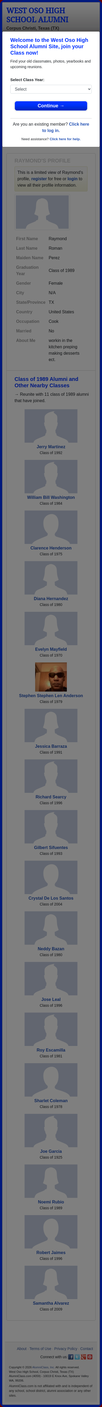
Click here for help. (65, 139)
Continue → (51, 105)
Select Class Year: (27, 79)
